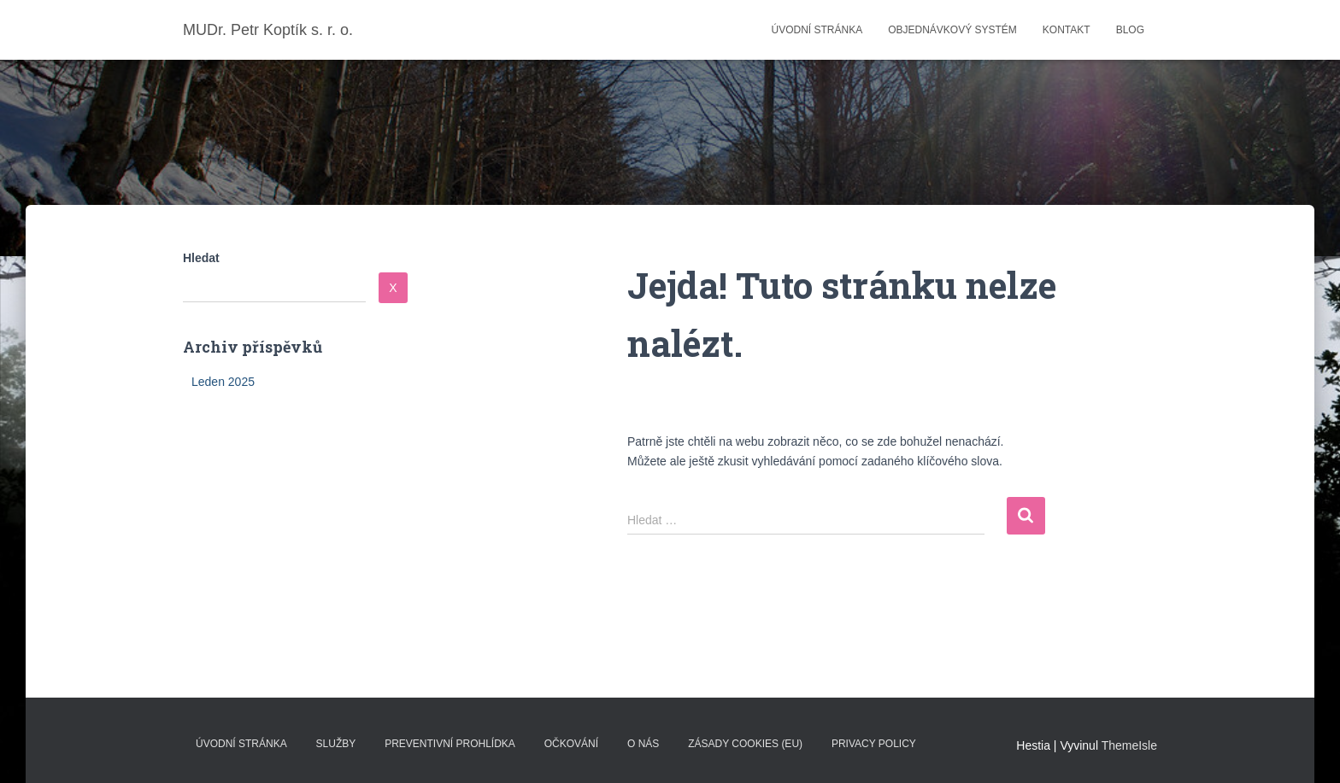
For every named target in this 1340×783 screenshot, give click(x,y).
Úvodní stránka (816, 30)
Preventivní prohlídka (450, 744)
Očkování (571, 744)
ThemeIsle (1129, 745)
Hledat (201, 258)
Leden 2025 (223, 382)
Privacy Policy (874, 744)
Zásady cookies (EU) (745, 744)
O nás (643, 744)
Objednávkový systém (952, 30)
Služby (336, 744)
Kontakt (1066, 30)
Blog (1130, 30)
